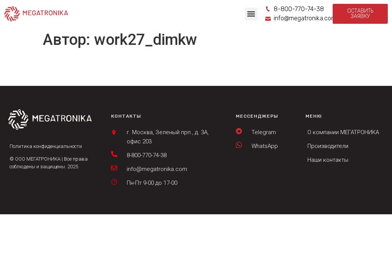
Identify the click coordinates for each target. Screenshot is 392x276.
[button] (251, 14)
